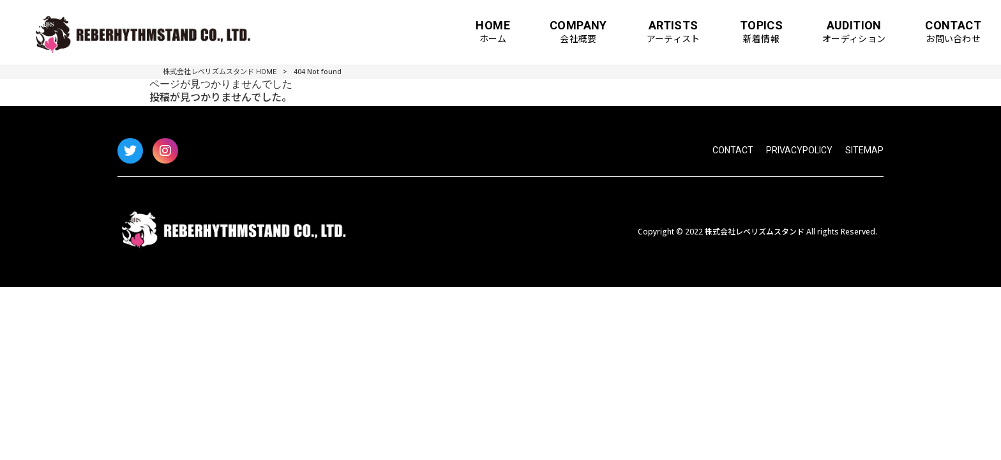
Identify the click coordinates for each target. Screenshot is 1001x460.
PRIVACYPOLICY (799, 150)
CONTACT (732, 150)
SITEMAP (864, 150)
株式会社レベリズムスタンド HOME (219, 72)
